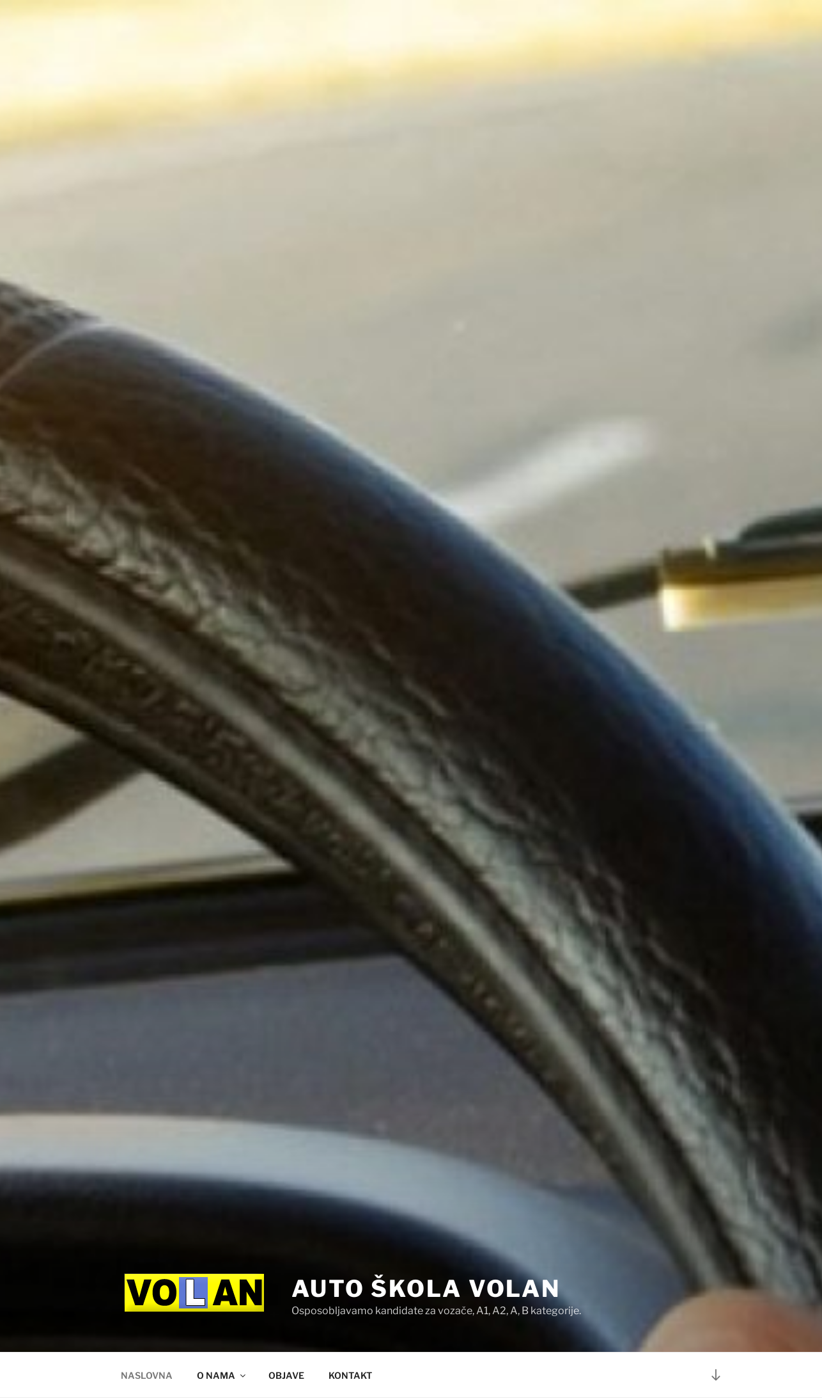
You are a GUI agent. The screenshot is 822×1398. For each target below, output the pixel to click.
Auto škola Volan (426, 1289)
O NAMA (222, 1375)
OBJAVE (286, 1375)
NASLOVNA (147, 1375)
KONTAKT (350, 1375)
